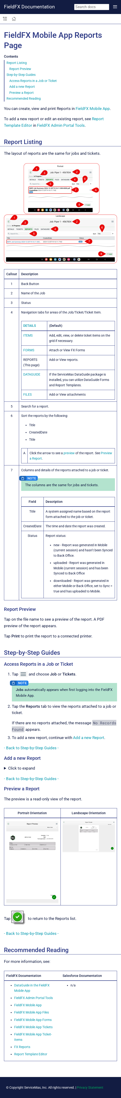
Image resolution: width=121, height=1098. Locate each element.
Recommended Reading (24, 98)
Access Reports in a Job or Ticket (33, 81)
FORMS (28, 350)
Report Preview (20, 69)
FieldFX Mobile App (93, 108)
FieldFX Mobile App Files (31, 1012)
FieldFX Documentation (29, 7)
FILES (27, 394)
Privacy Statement (90, 1087)
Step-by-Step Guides (21, 75)
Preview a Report (21, 93)
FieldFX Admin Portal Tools (61, 125)
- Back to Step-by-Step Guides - (31, 748)
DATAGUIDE (31, 374)
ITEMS (28, 335)
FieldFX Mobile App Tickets (33, 1027)
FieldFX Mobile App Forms (33, 1020)
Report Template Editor (30, 1054)
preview (69, 453)
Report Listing (17, 63)
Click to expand (21, 768)
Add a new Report (22, 86)
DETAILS (29, 325)
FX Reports (22, 1047)
